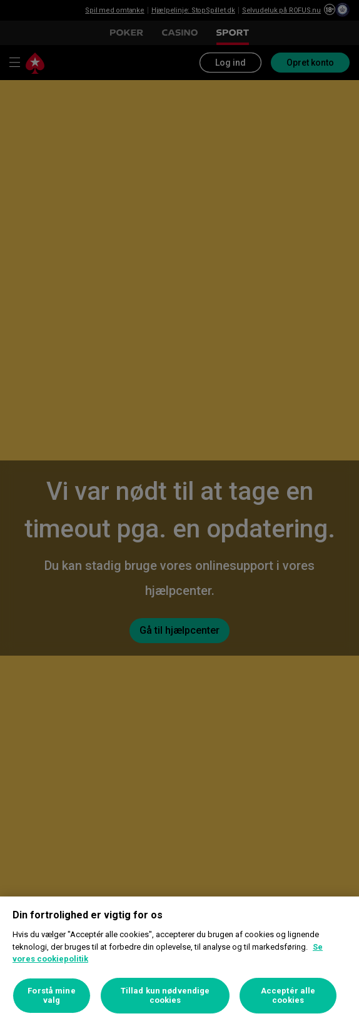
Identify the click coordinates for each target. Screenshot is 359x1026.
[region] (179, 961)
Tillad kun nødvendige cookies (165, 995)
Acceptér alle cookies (288, 995)
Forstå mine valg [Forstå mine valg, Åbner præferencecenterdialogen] (51, 995)
